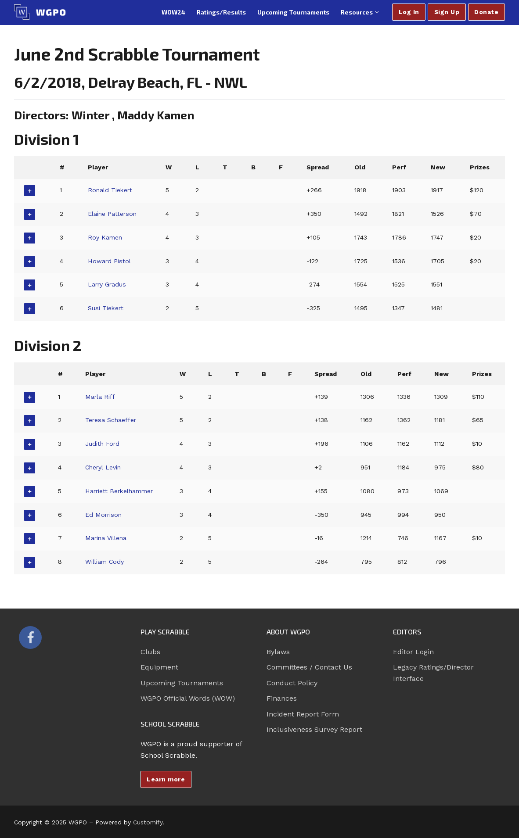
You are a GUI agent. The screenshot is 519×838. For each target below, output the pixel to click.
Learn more (166, 779)
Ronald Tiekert (110, 189)
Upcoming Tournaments (182, 683)
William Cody (104, 561)
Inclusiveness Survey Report (314, 729)
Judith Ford (102, 443)
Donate (486, 11)
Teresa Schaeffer (111, 419)
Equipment (159, 667)
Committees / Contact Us (309, 667)
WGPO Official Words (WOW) (188, 698)
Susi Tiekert (106, 308)
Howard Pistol (109, 261)
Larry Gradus (107, 284)
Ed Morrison (104, 514)
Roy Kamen (105, 237)
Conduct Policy (292, 683)
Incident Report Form (303, 714)
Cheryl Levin (103, 467)
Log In (409, 11)
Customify (147, 822)
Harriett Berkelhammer (120, 490)
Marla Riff (100, 396)
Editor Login (413, 652)
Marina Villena (106, 537)
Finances (282, 698)
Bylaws (278, 652)
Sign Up (447, 11)
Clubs (150, 652)
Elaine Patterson (113, 213)
